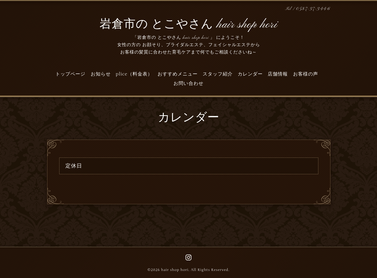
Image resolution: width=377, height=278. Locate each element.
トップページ (70, 74)
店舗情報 (278, 74)
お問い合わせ (188, 83)
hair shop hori (174, 270)
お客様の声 (305, 74)
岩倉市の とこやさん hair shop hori (188, 24)
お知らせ (101, 74)
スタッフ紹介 (218, 74)
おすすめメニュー (178, 74)
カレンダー (250, 74)
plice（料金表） (134, 74)
